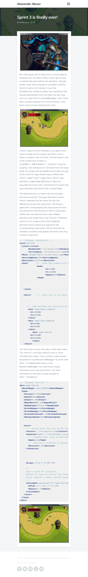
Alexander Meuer (29, 4)
